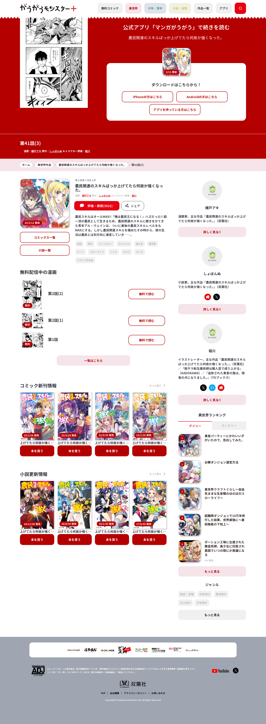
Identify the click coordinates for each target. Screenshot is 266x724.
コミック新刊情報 (38, 385)
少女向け (201, 602)
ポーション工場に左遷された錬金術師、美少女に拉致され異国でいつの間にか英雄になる (225, 548)
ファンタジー (105, 243)
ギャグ (139, 251)
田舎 (79, 243)
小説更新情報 (33, 451)
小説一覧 (45, 250)
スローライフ (97, 251)
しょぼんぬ (55, 151)
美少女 (139, 243)
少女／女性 (180, 8)
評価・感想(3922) (100, 205)
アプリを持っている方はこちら (174, 109)
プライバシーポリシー (135, 693)
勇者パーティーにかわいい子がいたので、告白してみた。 (224, 438)
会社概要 (114, 693)
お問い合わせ (158, 693)
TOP (103, 693)
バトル (113, 251)
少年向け (204, 594)
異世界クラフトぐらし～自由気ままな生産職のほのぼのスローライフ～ (225, 493)
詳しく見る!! (212, 232)
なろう (126, 251)
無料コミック (110, 8)
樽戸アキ (36, 151)
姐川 (87, 151)
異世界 (133, 8)
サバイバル (124, 243)
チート (80, 251)
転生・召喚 (187, 594)
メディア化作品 (85, 260)
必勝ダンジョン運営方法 (221, 462)
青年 (90, 243)
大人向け (185, 602)
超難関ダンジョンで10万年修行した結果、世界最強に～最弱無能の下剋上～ (225, 519)
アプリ (223, 8)
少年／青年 (155, 8)
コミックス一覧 (44, 237)
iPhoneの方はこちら (147, 97)
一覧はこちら (93, 360)
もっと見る (212, 571)
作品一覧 (203, 8)
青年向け (221, 594)
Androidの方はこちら (202, 97)
